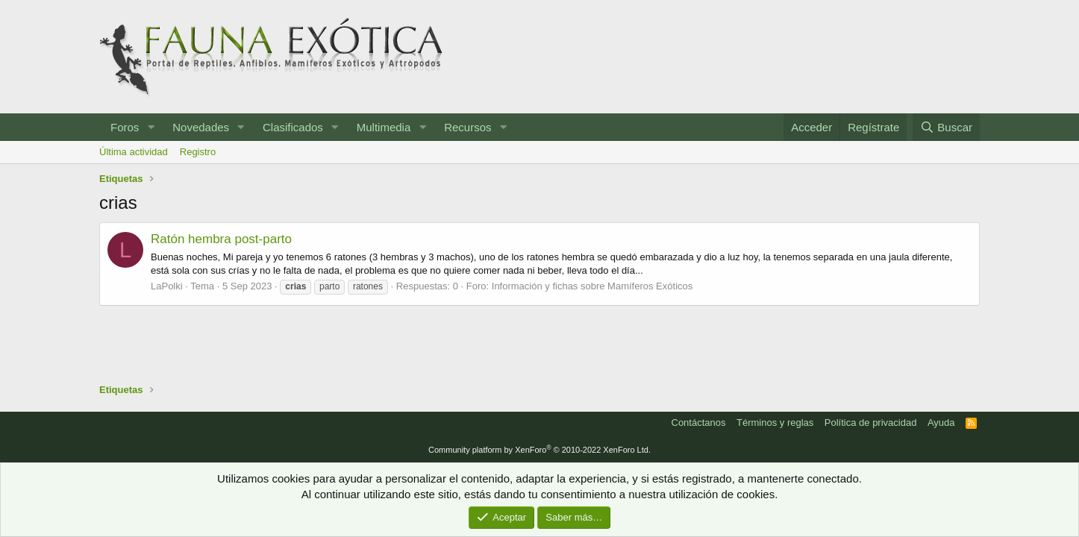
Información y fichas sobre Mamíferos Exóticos (592, 286)
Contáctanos (699, 422)
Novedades (200, 127)
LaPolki (167, 286)
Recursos (467, 127)
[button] (150, 127)
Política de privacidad (871, 422)
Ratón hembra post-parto (221, 239)
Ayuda (941, 422)
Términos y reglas (774, 422)
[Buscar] (946, 127)
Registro (198, 151)
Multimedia (384, 127)
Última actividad (133, 151)
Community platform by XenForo (539, 449)
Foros (124, 127)
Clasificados (293, 127)
